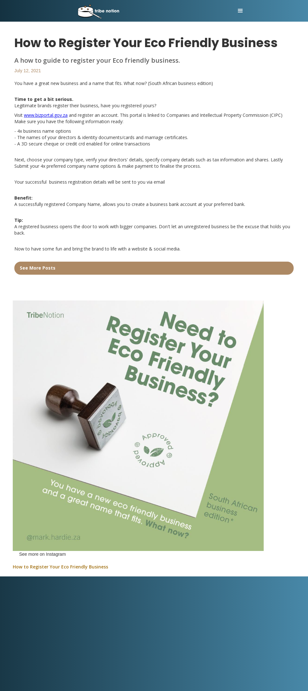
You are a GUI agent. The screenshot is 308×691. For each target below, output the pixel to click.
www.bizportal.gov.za (46, 115)
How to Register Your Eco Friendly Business (60, 567)
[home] (125, 11)
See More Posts (37, 268)
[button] (240, 10)
